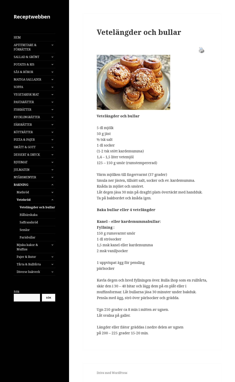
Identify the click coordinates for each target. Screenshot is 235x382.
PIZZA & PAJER (24, 140)
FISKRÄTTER (22, 109)
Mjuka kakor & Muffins (27, 247)
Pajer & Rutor (26, 257)
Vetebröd (24, 200)
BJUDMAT (21, 162)
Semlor (25, 230)
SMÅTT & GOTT (25, 147)
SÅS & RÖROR (23, 72)
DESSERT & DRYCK (27, 155)
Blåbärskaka (28, 215)
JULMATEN (22, 170)
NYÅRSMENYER (25, 177)
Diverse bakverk (28, 272)
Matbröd (23, 192)
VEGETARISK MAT (26, 94)
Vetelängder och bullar (37, 207)
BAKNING (21, 185)
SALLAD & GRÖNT (26, 57)
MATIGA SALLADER (27, 79)
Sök (16, 292)
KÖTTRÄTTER (23, 132)
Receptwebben (32, 16)
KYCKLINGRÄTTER (27, 117)
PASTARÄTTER (24, 102)
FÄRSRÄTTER (23, 125)
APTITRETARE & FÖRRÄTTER (25, 47)
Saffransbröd (29, 222)
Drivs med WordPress (112, 373)
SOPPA (18, 87)
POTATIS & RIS (24, 64)
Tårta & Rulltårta (29, 264)
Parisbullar (27, 237)
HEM (17, 37)
